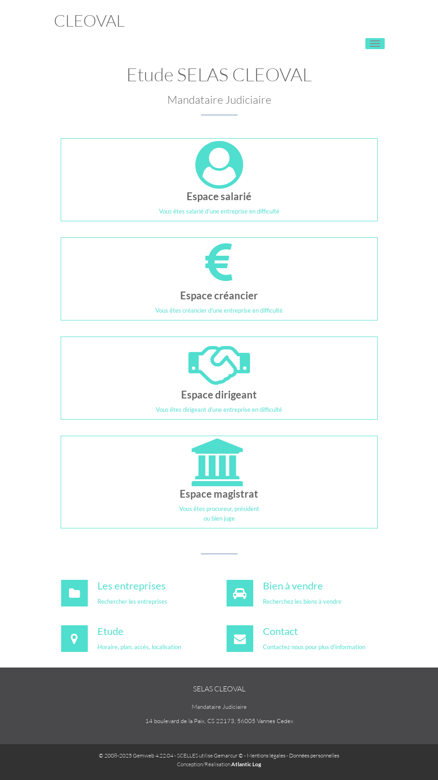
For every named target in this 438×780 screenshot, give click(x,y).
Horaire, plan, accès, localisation (139, 647)
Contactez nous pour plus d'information (314, 647)
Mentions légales (266, 755)
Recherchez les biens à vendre (302, 601)
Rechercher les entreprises (132, 601)
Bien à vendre (293, 585)
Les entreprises (131, 585)
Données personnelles (314, 755)
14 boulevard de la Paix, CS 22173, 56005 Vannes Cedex (219, 720)
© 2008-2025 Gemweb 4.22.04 (136, 755)
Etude (110, 631)
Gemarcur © (228, 755)
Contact (280, 631)
